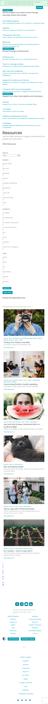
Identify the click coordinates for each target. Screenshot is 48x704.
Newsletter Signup (28, 639)
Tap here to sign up (26, 4)
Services (13, 619)
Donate (39, 7)
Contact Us (13, 622)
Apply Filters (6, 288)
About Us (35, 622)
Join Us (35, 633)
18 (3, 585)
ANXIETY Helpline (13, 616)
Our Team (25, 675)
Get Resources (8, 48)
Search (5, 153)
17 (3, 583)
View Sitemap (13, 639)
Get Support (7, 10)
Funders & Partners (35, 625)
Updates (35, 616)
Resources (13, 631)
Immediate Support (35, 631)
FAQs (13, 628)
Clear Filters (7, 292)
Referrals (35, 628)
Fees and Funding (35, 619)
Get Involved (7, 93)
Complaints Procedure (25, 694)
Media (13, 625)
